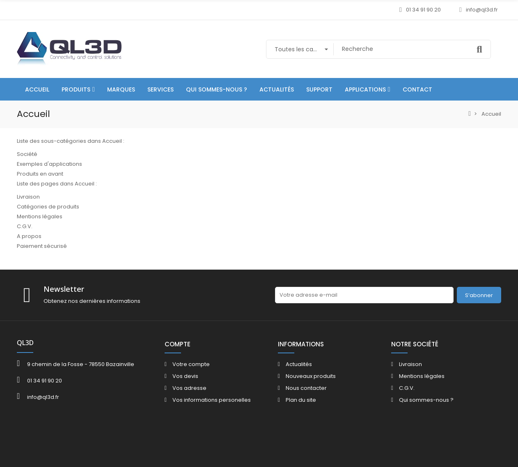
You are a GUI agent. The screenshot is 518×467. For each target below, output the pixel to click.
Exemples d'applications (49, 164)
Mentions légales (39, 216)
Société (27, 154)
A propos (29, 236)
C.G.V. (24, 226)
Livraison (28, 197)
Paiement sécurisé (42, 246)
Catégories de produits (48, 207)
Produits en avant (40, 174)
